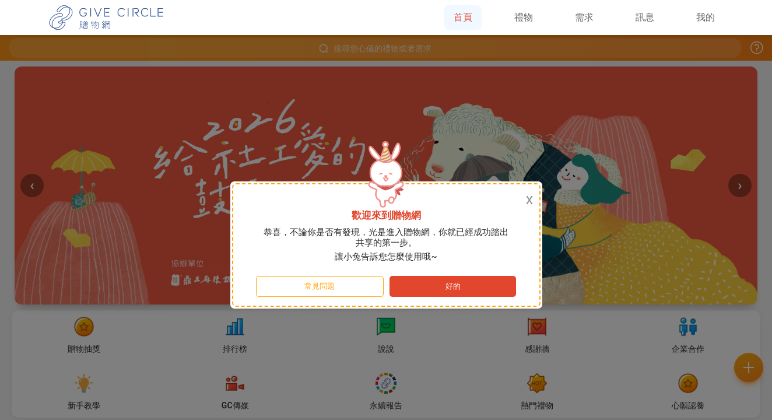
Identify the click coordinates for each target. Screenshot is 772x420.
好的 (453, 286)
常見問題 (319, 286)
